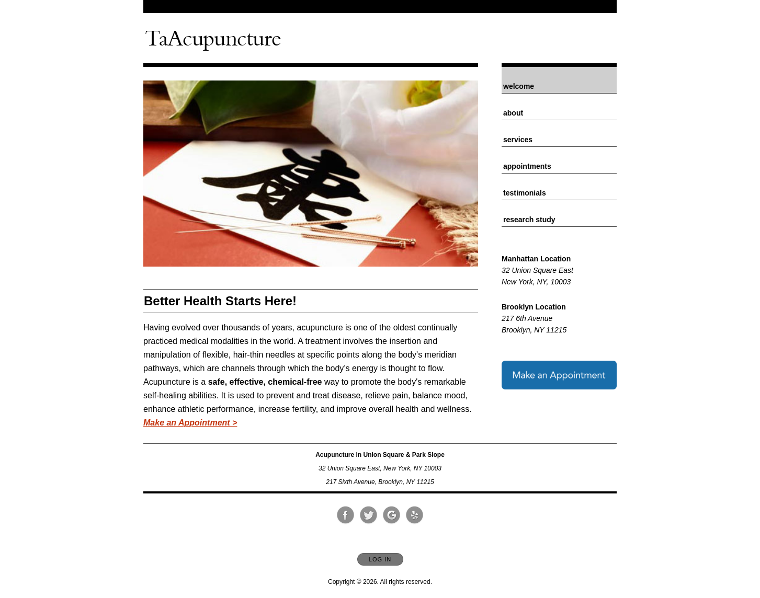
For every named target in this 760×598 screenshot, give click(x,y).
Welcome (518, 86)
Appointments (527, 166)
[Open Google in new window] (391, 515)
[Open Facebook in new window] (345, 515)
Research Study (529, 219)
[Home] (213, 38)
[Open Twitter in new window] (368, 515)
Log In (380, 559)
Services (517, 139)
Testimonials (524, 193)
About (513, 113)
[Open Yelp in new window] (414, 515)
